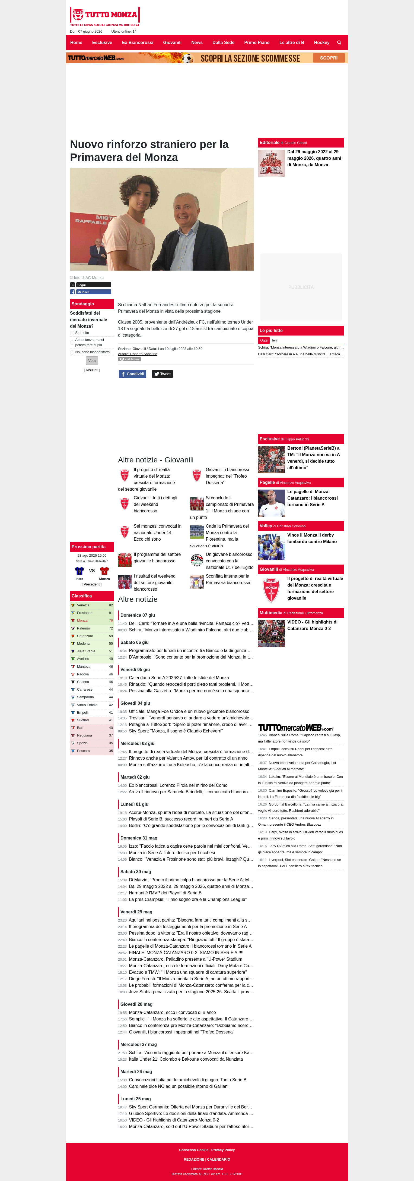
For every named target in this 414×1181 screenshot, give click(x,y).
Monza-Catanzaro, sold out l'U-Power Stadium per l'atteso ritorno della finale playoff (209, 1126)
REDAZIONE (194, 1159)
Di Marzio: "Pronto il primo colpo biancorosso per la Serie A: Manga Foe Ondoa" (206, 880)
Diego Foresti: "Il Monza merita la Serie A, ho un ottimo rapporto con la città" (202, 978)
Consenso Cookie (193, 1150)
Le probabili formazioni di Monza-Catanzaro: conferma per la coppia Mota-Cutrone (208, 985)
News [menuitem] (197, 42)
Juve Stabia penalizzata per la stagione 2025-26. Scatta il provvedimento (199, 991)
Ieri (274, 340)
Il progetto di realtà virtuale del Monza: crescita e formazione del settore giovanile (207, 751)
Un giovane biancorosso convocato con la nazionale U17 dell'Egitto (230, 561)
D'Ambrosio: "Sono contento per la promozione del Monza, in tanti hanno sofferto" (207, 657)
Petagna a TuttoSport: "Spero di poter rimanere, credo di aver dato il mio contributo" (209, 724)
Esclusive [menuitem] (102, 42)
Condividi (132, 374)
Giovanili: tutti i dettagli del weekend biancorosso (155, 504)
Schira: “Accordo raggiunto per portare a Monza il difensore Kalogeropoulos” (202, 1052)
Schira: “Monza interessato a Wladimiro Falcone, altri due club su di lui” (197, 630)
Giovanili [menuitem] (172, 42)
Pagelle (267, 482)
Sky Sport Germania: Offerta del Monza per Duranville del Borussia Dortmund (203, 1107)
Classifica (82, 596)
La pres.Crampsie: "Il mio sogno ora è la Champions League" (188, 899)
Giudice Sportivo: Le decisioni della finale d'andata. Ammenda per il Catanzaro (204, 1113)
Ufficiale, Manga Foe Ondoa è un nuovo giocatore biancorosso (189, 711)
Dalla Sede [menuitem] (223, 42)
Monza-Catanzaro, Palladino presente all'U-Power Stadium (185, 959)
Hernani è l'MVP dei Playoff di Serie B (165, 893)
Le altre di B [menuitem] (291, 42)
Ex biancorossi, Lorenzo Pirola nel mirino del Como (178, 785)
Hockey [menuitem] (322, 42)
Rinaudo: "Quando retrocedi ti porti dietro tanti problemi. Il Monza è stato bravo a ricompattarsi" (220, 684)
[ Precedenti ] (92, 584)
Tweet (162, 374)
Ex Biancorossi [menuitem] (138, 42)
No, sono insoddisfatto (92, 352)
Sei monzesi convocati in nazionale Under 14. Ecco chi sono (157, 532)
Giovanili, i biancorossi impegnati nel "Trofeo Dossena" (227, 476)
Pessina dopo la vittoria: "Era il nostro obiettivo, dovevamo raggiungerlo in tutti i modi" (211, 933)
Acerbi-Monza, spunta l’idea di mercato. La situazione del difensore (193, 812)
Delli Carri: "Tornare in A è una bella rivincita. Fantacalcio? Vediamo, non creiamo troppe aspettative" (225, 623)
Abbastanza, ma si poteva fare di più (89, 342)
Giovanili (139, 349)
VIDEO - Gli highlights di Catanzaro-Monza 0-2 (174, 1120)
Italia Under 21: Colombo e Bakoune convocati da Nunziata (186, 1059)
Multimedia (271, 612)
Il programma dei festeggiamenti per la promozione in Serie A (188, 926)
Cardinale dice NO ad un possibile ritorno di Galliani (178, 1086)
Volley (266, 526)
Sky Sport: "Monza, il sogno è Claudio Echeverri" (176, 731)
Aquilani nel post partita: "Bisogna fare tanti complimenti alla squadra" (196, 920)
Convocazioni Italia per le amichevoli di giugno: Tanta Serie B (188, 1079)
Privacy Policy (223, 1150)
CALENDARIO (218, 1159)
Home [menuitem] (76, 42)
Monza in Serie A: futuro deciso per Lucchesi (172, 852)
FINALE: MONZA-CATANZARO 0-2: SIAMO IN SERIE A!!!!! (186, 952)
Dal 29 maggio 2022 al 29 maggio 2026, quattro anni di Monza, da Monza (199, 886)
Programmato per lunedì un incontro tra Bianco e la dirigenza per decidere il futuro (208, 650)
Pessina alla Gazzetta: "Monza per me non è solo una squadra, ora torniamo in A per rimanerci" (221, 690)
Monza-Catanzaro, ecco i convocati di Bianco (172, 1012)
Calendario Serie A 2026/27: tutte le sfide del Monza (179, 677)
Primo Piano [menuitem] (256, 42)
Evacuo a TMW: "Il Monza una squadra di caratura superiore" (188, 972)
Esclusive (270, 439)
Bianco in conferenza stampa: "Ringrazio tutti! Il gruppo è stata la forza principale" (207, 939)
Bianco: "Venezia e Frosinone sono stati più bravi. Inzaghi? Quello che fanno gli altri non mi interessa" (226, 859)
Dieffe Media (213, 1169)
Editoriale (269, 142)
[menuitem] (339, 42)
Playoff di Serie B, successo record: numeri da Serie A (181, 819)
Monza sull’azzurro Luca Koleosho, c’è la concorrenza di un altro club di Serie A (205, 764)
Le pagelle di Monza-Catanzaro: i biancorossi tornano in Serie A (190, 946)
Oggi (263, 340)
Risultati (92, 370)
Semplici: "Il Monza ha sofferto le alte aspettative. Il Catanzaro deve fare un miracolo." (211, 1019)
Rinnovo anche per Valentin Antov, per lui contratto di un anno (188, 758)
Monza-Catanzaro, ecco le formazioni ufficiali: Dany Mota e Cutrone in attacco (204, 965)
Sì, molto (82, 333)
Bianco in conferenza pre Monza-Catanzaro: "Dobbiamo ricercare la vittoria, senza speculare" (219, 1025)
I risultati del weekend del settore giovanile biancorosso (155, 582)
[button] (92, 360)
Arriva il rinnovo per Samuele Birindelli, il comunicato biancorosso (191, 792)
